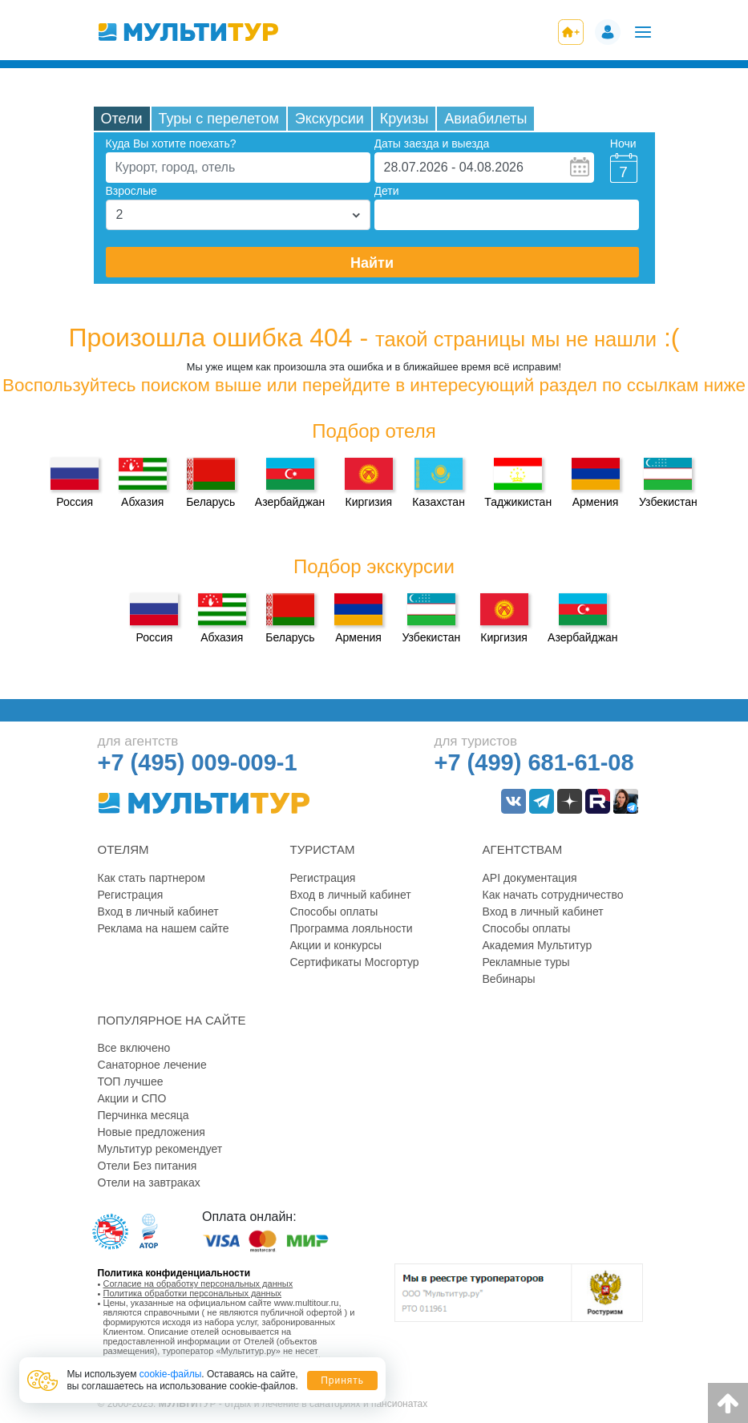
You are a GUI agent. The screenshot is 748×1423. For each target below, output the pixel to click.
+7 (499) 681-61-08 (534, 762)
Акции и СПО (132, 1098)
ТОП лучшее (131, 1081)
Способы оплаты (334, 911)
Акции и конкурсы (336, 945)
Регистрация (131, 894)
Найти (372, 263)
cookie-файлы (170, 1374)
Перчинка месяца (143, 1115)
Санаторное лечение (152, 1064)
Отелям (123, 849)
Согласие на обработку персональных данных (198, 1283)
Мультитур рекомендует (160, 1148)
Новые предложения (151, 1132)
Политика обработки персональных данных (192, 1293)
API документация (530, 877)
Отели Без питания (147, 1165)
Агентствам (523, 849)
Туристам (322, 849)
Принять (342, 1380)
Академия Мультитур (537, 945)
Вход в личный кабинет (158, 911)
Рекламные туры (526, 962)
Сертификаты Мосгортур (354, 962)
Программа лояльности (351, 928)
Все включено (134, 1047)
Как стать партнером (151, 877)
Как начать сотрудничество (553, 894)
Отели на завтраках (149, 1182)
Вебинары (509, 978)
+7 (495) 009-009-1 (197, 762)
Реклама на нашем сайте (163, 928)
